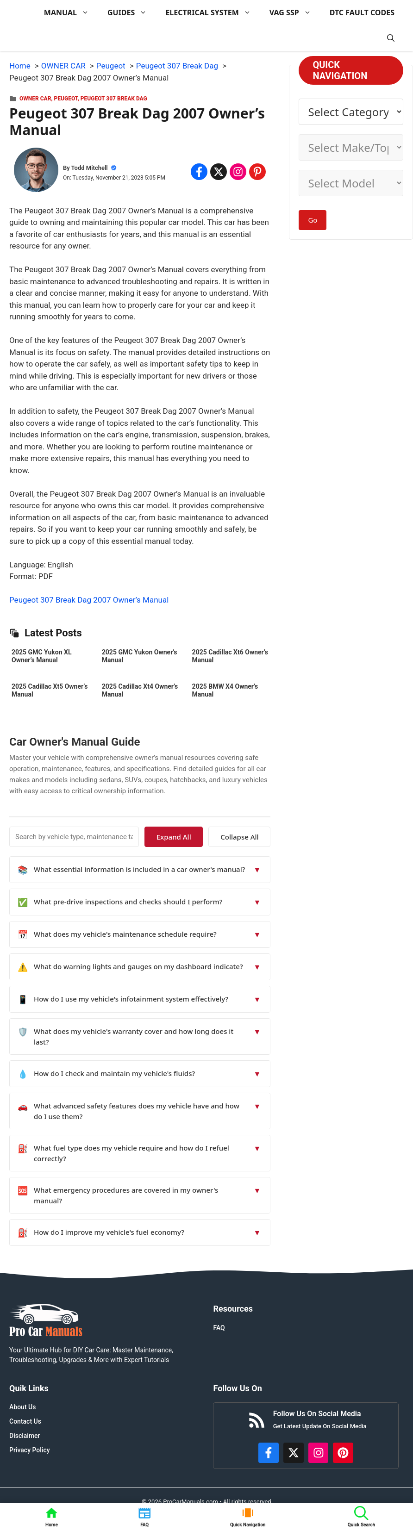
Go (312, 219)
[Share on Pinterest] (257, 171)
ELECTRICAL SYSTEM (212, 12)
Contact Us (25, 1421)
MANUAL (71, 12)
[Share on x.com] (218, 171)
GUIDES (131, 12)
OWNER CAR (35, 98)
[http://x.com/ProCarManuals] (293, 1453)
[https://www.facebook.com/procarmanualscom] (268, 1453)
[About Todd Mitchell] (36, 172)
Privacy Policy (29, 1450)
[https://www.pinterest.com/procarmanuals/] (343, 1453)
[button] (391, 38)
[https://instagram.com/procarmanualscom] (318, 1453)
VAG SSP (294, 12)
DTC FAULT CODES (362, 12)
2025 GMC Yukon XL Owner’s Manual (41, 656)
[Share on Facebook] (199, 171)
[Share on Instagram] (238, 171)
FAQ (219, 1328)
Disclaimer (24, 1435)
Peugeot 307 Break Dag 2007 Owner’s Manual (89, 599)
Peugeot (66, 98)
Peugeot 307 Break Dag (114, 98)
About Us (22, 1407)
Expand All (186, 836)
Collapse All (244, 836)
